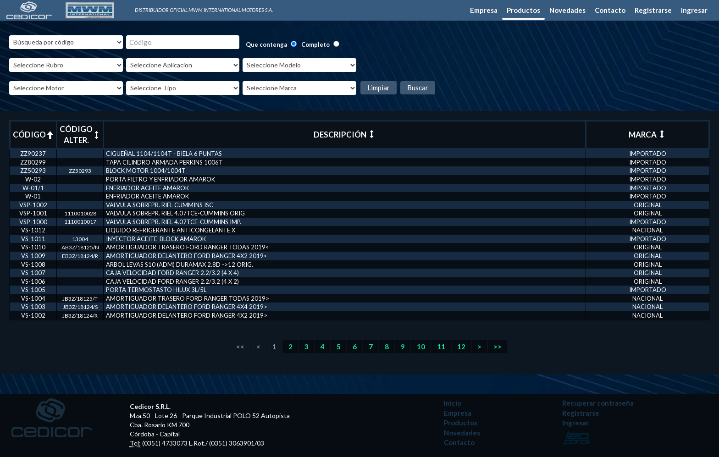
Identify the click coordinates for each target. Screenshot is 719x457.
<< (240, 346)
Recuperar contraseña (598, 403)
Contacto (610, 10)
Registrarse (653, 10)
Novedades (567, 10)
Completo (315, 44)
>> (497, 346)
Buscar (417, 87)
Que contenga (266, 44)
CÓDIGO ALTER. (80, 134)
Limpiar (378, 87)
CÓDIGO (33, 134)
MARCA (647, 134)
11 (441, 346)
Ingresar (694, 10)
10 (421, 346)
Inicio (452, 403)
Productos (523, 10)
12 (461, 346)
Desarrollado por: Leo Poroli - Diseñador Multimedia (576, 438)
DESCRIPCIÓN (345, 134)
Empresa (484, 10)
